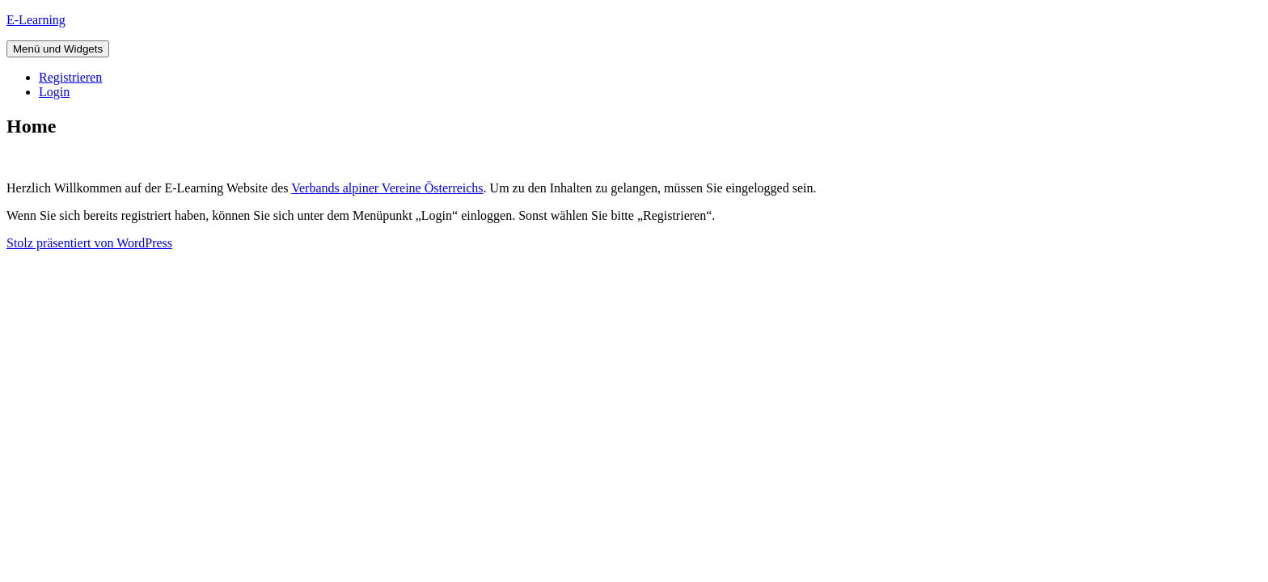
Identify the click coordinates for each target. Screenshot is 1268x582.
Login (54, 92)
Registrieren (70, 77)
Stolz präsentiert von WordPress (89, 243)
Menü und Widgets (58, 49)
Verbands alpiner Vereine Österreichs (387, 188)
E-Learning (36, 20)
